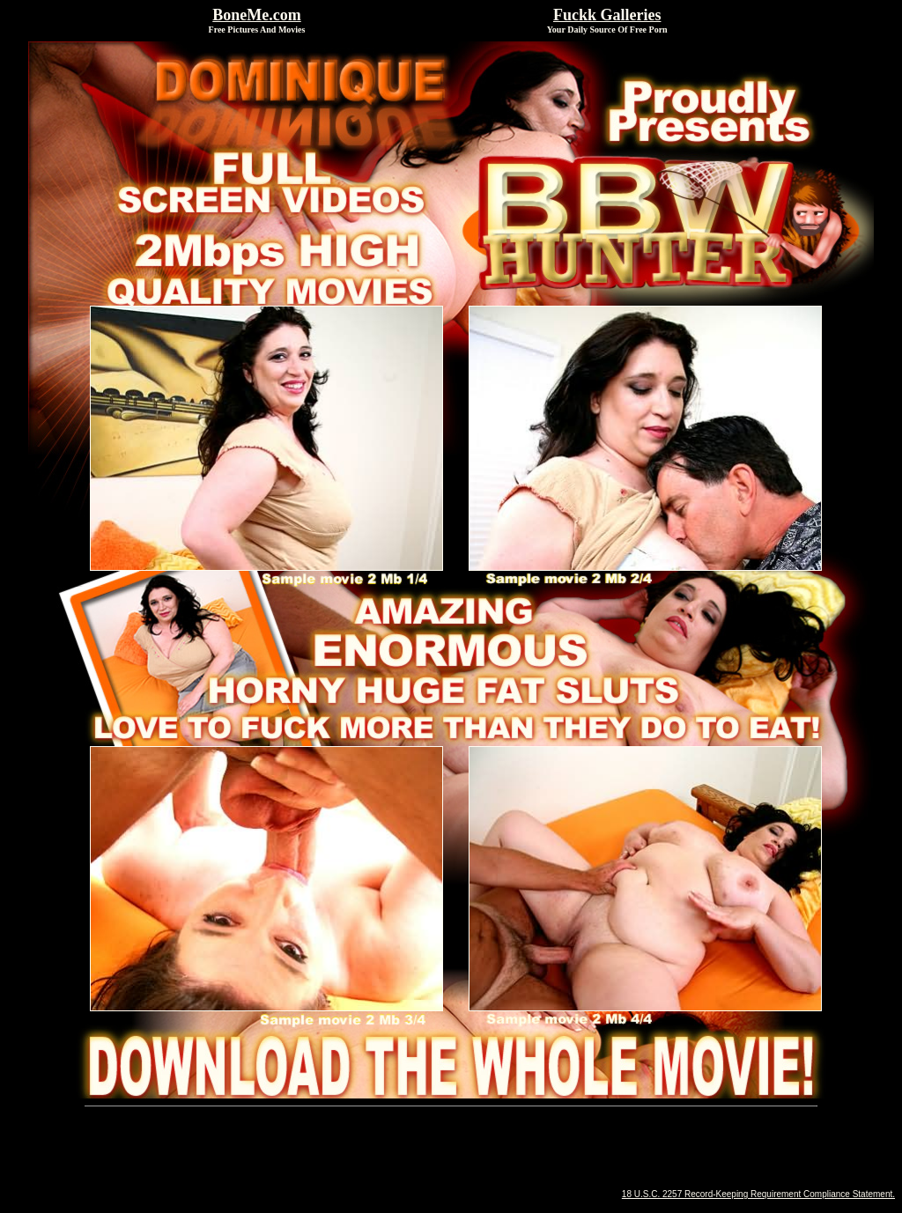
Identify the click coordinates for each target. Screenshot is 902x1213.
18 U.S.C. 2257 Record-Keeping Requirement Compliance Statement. (758, 1194)
